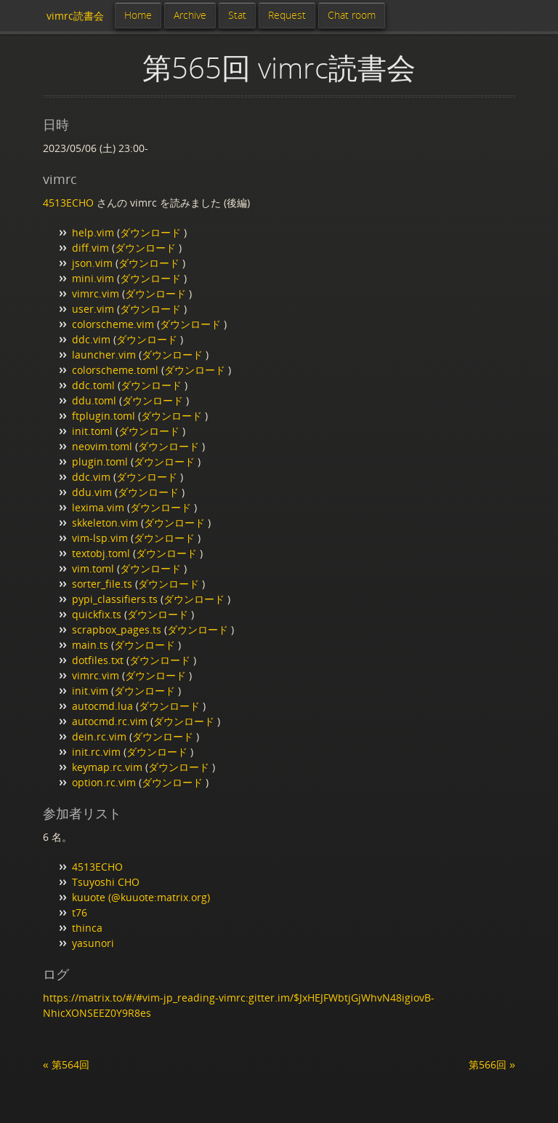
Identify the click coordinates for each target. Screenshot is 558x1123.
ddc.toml (93, 385)
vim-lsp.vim (100, 538)
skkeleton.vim (105, 522)
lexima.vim (98, 507)
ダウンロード (152, 232)
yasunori (93, 943)
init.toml (92, 431)
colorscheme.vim (113, 324)
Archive (190, 15)
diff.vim (90, 248)
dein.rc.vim (99, 736)
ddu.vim (92, 492)
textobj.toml (101, 553)
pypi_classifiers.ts (115, 599)
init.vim (90, 691)
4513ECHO (68, 202)
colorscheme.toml (115, 370)
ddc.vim (91, 339)
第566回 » (492, 1064)
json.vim (92, 263)
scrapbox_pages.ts (116, 629)
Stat (237, 15)
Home (138, 15)
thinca (87, 928)
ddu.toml (94, 400)
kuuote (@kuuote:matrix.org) (141, 897)
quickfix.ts (96, 614)
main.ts (90, 645)
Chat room (352, 15)
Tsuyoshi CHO (106, 882)
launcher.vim (104, 354)
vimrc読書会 (75, 16)
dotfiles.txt (98, 660)
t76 (79, 912)
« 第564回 (66, 1064)
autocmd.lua (102, 706)
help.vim (93, 232)
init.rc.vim (96, 752)
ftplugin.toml (103, 416)
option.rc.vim (104, 782)
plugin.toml (100, 461)
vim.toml (93, 568)
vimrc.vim (95, 293)
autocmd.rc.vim (109, 721)
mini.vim (93, 278)
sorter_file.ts (102, 584)
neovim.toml (102, 446)
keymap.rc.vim (107, 767)
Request (287, 15)
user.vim (93, 309)
